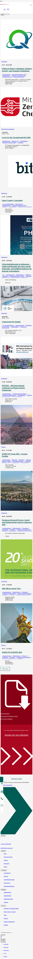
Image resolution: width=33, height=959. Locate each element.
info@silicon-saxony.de (7, 848)
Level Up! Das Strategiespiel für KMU (16, 137)
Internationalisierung (18, 461)
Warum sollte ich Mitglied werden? (9, 716)
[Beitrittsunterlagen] (16, 695)
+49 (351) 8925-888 (6, 844)
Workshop (4, 313)
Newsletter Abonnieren (6, 785)
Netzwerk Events (8, 857)
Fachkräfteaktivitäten (9, 879)
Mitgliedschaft (7, 895)
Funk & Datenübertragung (24, 593)
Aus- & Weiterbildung (8, 204)
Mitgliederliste (7, 892)
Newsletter (6, 863)
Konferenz (4, 61)
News (5, 853)
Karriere (6, 918)
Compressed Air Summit (11, 322)
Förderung (12, 657)
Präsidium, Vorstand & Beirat (11, 908)
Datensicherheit (6, 74)
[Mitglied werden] (2, 783)
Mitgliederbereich (8, 899)
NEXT (5, 867)
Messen (3, 447)
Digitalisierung (6, 141)
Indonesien (5, 276)
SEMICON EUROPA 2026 (12, 652)
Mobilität (4, 207)
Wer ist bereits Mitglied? (6, 719)
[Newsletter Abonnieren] (16, 811)
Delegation (4, 257)
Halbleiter (28, 274)
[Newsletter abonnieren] (2, 805)
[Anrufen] (2, 798)
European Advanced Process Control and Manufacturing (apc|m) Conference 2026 (17, 522)
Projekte (6, 876)
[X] (1, 936)
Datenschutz (6, 950)
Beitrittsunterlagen (4, 713)
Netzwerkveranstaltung (7, 129)
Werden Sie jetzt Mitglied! (16, 735)
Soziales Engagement (9, 921)
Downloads (6, 944)
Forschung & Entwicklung (19, 393)
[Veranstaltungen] (2, 791)
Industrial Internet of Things (17, 276)
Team (5, 915)
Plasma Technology (17, 396)
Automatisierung (10, 274)
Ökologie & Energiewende (18, 76)
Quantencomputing (7, 77)
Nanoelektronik (25, 462)
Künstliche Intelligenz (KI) (19, 74)
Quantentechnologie (19, 77)
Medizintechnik (16, 277)
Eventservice (7, 883)
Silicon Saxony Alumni (10, 911)
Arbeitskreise (7, 873)
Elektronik (14, 460)
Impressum (6, 947)
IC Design (11, 595)
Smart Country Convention (12, 200)
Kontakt (6, 925)
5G (3, 274)
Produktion (20, 142)
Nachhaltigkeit (6, 76)
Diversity (24, 656)
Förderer (6, 902)
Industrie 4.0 (15, 141)
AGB (5, 953)
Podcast (6, 860)
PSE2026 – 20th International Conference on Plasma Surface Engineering (13, 388)
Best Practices (19, 204)
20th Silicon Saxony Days (11, 588)
